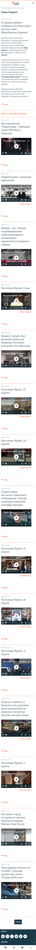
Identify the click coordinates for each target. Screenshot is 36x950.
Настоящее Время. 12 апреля (14, 662)
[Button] (4, 105)
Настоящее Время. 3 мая (13, 296)
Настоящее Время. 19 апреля (14, 559)
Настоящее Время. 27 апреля (14, 400)
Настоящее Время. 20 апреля (14, 451)
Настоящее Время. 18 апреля (14, 611)
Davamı (18, 922)
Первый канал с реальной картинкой (18, 188)
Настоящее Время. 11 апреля (14, 774)
